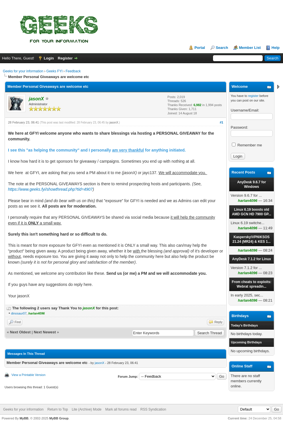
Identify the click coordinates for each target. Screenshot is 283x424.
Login (49, 58)
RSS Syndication (153, 409)
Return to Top (57, 409)
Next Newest (45, 332)
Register (65, 58)
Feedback (73, 71)
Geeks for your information (23, 71)
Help (276, 47)
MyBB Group (58, 418)
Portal (199, 47)
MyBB (23, 418)
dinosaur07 (18, 313)
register (253, 95)
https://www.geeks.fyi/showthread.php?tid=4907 (50, 189)
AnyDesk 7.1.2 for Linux (251, 259)
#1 (221, 122)
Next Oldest (20, 332)
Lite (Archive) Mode (86, 409)
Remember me (247, 145)
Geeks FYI (54, 71)
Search (222, 47)
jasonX (113, 122)
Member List (250, 47)
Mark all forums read (120, 409)
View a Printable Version (28, 375)
